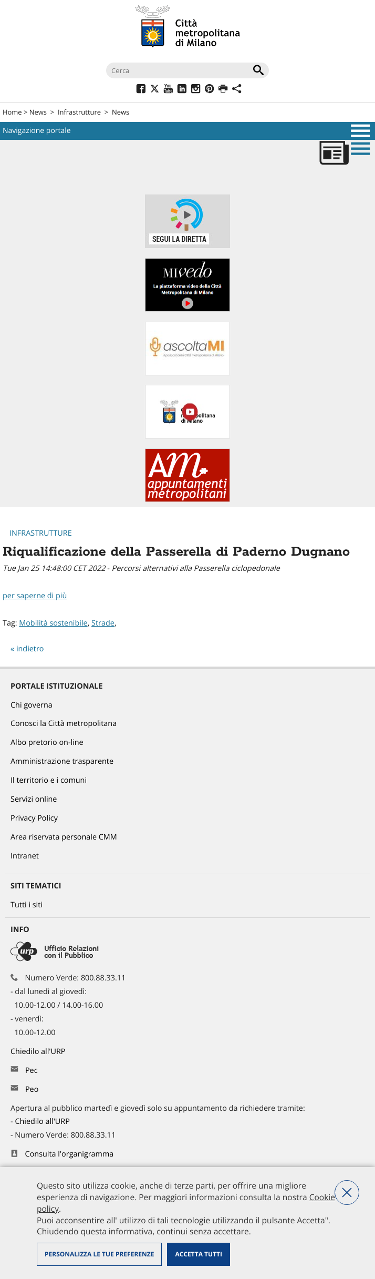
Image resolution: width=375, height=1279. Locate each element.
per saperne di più (35, 596)
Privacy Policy (34, 818)
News (38, 112)
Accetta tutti (198, 1254)
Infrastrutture (79, 112)
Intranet (25, 856)
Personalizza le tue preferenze (99, 1254)
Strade (102, 623)
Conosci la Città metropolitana (64, 724)
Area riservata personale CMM (64, 837)
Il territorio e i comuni (49, 780)
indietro (30, 649)
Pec (31, 1071)
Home (12, 112)
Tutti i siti (27, 905)
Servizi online (34, 799)
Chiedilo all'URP (39, 1052)
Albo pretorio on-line (47, 743)
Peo (31, 1089)
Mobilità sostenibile (53, 623)
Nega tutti (347, 1192)
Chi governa (32, 705)
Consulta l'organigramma (69, 1154)
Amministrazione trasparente (62, 761)
